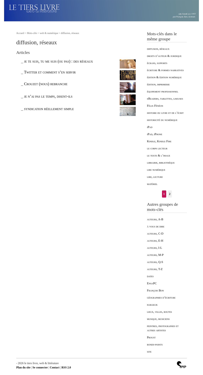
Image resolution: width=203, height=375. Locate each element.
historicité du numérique (162, 120)
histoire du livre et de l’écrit (165, 113)
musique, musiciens (158, 319)
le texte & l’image (158, 155)
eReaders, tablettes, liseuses (165, 98)
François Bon (155, 290)
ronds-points (155, 344)
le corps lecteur (157, 148)
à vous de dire (155, 226)
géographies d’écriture (161, 297)
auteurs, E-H (155, 240)
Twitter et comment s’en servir (50, 72)
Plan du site (23, 367)
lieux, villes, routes (159, 311)
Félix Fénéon (155, 105)
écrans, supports (157, 63)
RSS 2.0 (66, 367)
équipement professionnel (162, 91)
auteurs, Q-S (155, 262)
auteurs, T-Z (155, 269)
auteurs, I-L (154, 247)
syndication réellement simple (49, 109)
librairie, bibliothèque (161, 162)
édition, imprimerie (158, 84)
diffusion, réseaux (158, 48)
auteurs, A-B (155, 219)
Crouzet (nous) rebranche (45, 84)
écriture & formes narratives (165, 70)
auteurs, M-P (155, 255)
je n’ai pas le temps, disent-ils (48, 96)
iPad (150, 127)
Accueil (20, 33)
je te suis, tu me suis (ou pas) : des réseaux (58, 61)
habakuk (152, 304)
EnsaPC (152, 283)
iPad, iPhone (154, 134)
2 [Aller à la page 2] (169, 193)
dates (150, 276)
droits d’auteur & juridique (164, 56)
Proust (151, 337)
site (149, 351)
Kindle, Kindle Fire (159, 141)
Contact (54, 367)
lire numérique (156, 169)
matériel (152, 184)
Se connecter (40, 367)
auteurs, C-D (155, 233)
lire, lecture (155, 177)
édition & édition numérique (164, 77)
